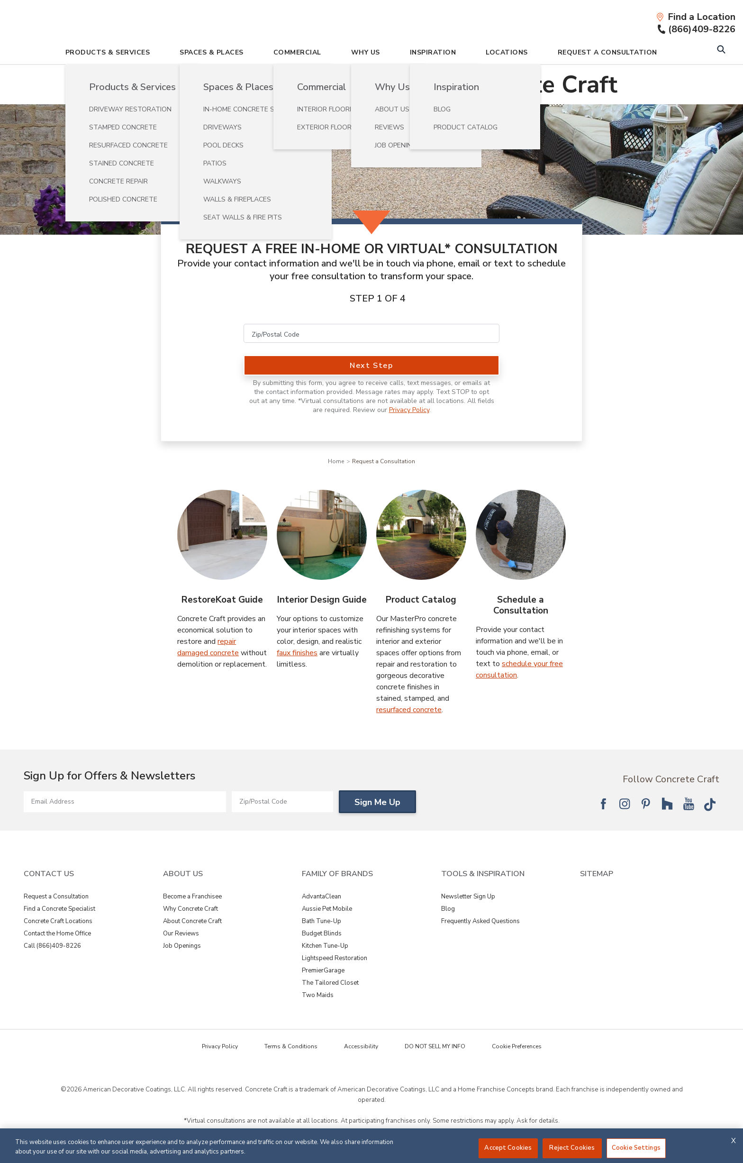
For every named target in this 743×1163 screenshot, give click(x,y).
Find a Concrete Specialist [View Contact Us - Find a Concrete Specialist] (59, 910)
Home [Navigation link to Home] (336, 463)
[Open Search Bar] (721, 51)
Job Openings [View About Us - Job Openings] (182, 947)
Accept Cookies (508, 1148)
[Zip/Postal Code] (371, 334)
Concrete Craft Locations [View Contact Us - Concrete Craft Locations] (58, 922)
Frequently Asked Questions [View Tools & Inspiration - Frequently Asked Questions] (480, 922)
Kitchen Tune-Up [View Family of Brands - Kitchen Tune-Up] (325, 947)
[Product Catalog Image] (421, 536)
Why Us (365, 53)
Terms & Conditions (290, 1048)
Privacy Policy (409, 411)
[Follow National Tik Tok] (709, 805)
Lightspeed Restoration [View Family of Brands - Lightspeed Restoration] (334, 959)
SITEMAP (596, 875)
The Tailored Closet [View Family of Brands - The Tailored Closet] (330, 984)
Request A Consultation (607, 53)
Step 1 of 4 (378, 299)
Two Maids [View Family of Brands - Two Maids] (318, 996)
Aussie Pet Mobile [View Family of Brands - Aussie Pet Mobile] (327, 910)
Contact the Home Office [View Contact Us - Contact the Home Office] (57, 935)
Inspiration (433, 53)
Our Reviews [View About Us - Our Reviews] (181, 935)
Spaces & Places (212, 53)
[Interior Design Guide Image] (322, 536)
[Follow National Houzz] (667, 805)
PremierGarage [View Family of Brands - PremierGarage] (323, 972)
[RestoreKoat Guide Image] (222, 536)
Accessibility (361, 1048)
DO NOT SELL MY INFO (435, 1048)
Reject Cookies (572, 1148)
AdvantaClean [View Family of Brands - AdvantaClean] (321, 898)
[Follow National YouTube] (688, 805)
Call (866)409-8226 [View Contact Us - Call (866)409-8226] (52, 947)
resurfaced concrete (409, 711)
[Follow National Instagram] (624, 805)
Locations (507, 53)
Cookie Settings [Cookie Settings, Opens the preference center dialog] (636, 1148)
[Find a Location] (695, 17)
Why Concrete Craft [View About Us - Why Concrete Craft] (190, 910)
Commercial (297, 53)
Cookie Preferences (517, 1048)
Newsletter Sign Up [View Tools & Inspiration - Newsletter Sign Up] (468, 898)
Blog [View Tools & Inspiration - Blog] (448, 910)
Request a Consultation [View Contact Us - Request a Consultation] (56, 898)
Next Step (371, 366)
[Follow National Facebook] (603, 805)
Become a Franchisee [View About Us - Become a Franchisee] (192, 898)
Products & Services (107, 53)
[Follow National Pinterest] (645, 805)
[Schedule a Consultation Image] (521, 536)
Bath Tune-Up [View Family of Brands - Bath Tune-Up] (321, 922)
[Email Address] (125, 803)
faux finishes (297, 654)
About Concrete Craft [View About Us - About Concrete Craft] (192, 922)
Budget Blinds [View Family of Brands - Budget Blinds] (322, 935)
